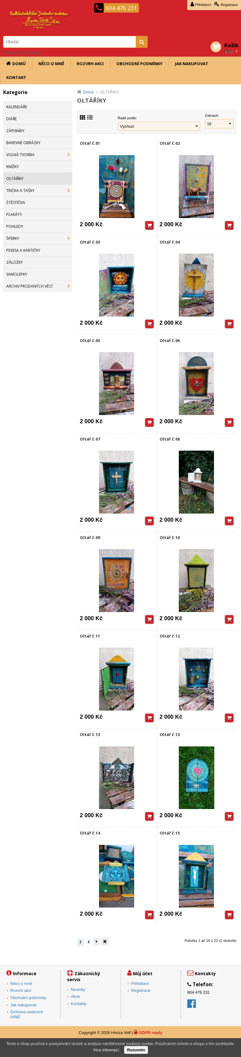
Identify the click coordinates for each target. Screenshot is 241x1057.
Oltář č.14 (90, 833)
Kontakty (79, 1003)
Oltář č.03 (90, 242)
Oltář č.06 (170, 340)
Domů (19, 63)
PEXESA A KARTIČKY (23, 250)
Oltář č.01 (90, 143)
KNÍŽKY (12, 166)
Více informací (106, 1050)
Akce (75, 996)
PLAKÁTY (14, 214)
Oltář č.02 (170, 143)
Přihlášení (203, 5)
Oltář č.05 (90, 340)
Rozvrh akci (90, 63)
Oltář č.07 (90, 439)
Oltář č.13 (90, 734)
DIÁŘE (11, 118)
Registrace (229, 5)
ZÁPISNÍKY (15, 130)
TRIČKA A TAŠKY (20, 190)
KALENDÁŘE (16, 107)
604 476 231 (121, 8)
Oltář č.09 (90, 537)
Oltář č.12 (170, 636)
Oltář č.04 (170, 242)
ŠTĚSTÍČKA (15, 202)
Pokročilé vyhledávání (22, 52)
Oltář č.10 (170, 537)
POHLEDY (14, 226)
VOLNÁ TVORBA (20, 154)
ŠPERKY (12, 238)
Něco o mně (51, 63)
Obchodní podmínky (139, 63)
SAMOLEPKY (16, 274)
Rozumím (136, 1050)
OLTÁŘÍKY (15, 178)
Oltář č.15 (170, 833)
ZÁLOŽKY (14, 262)
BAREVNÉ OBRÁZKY (23, 142)
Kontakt (16, 77)
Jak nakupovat (191, 63)
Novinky (78, 989)
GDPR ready (150, 1032)
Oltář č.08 (170, 439)
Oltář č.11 (90, 636)
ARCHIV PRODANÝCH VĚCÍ (29, 286)
